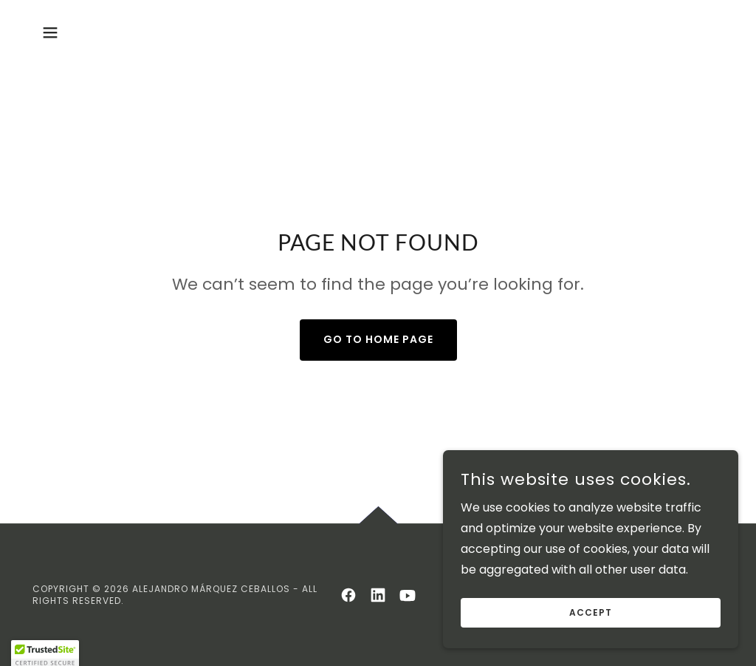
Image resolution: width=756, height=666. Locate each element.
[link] (348, 595)
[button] (50, 32)
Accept (590, 642)
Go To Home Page (378, 339)
